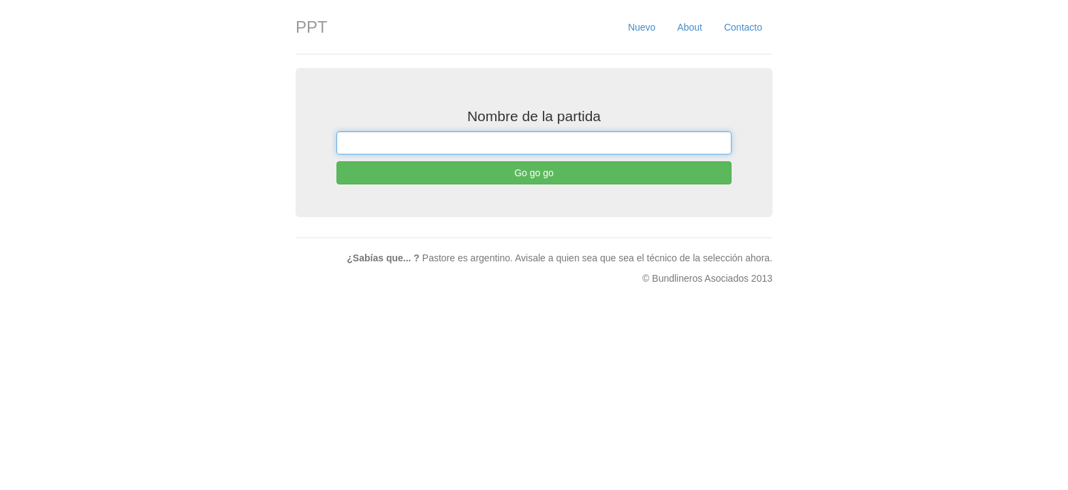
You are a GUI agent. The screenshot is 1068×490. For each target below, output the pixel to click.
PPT (312, 27)
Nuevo (641, 27)
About (689, 27)
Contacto (743, 27)
